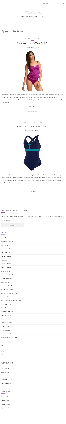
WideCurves (33, 12)
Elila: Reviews (5, 252)
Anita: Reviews (5, 238)
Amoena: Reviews (6, 297)
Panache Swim (5, 404)
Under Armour (6, 376)
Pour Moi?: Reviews (7, 319)
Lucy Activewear (6, 383)
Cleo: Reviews (5, 245)
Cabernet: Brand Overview (9, 286)
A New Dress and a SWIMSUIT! (33, 126)
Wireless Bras (5, 330)
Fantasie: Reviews (6, 264)
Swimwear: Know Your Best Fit (32, 43)
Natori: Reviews (6, 304)
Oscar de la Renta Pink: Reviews (11, 300)
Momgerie (4, 355)
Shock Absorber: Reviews (9, 293)
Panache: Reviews (6, 278)
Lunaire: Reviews (6, 323)
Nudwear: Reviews (7, 311)
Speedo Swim (5, 372)
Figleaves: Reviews (7, 315)
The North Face (6, 379)
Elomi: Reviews (6, 256)
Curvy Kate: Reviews (7, 249)
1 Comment (32, 191)
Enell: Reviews (5, 260)
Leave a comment (32, 111)
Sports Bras (5, 282)
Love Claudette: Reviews (9, 275)
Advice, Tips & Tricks (32, 38)
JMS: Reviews (5, 271)
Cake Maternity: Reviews (9, 337)
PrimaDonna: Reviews (8, 334)
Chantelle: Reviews (7, 241)
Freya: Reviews (6, 267)
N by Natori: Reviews (8, 308)
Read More (32, 106)
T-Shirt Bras (5, 326)
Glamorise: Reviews (7, 289)
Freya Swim (5, 400)
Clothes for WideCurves (32, 122)
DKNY (3, 351)
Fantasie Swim (5, 397)
